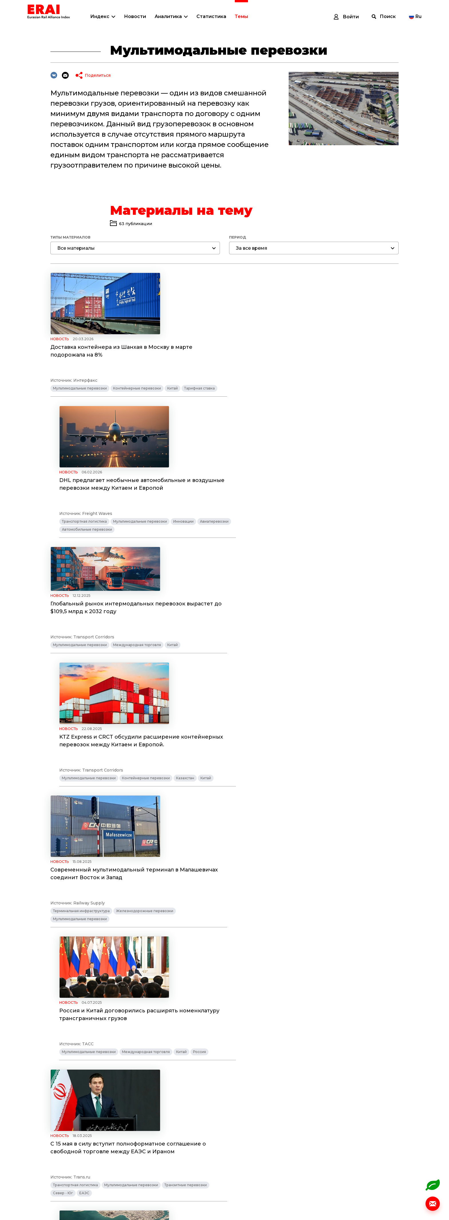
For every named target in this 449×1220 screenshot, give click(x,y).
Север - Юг (63, 812)
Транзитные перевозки (185, 804)
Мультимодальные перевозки (80, 396)
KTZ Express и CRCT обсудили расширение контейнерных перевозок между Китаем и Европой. (311, 492)
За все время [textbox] (251, 248)
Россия (369, 671)
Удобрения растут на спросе (90, 904)
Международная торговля (137, 530)
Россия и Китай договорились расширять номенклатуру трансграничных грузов (309, 626)
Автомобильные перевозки (292, 396)
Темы (241, 16)
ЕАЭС (84, 812)
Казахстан (355, 530)
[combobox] (135, 248)
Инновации (353, 388)
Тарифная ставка (199, 396)
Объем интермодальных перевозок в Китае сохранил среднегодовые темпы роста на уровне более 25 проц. (306, 1041)
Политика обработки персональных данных (75, 1205)
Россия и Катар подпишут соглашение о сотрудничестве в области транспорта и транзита (312, 760)
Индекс (99, 16)
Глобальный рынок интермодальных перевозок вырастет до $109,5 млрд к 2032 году (131, 475)
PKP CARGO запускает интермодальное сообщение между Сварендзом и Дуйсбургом (312, 908)
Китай (172, 396)
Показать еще (231, 1113)
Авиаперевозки (246, 396)
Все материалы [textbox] (76, 248)
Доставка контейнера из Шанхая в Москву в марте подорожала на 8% (121, 351)
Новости (135, 16)
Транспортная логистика (254, 388)
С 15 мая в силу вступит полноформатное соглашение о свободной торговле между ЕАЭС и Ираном (128, 767)
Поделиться (98, 75)
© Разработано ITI (402, 1199)
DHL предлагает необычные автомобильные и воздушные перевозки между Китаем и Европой (311, 351)
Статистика (211, 16)
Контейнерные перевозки (137, 396)
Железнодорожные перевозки (144, 663)
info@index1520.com (400, 1177)
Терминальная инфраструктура (81, 663)
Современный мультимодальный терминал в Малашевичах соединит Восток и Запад (134, 626)
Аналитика (168, 16)
